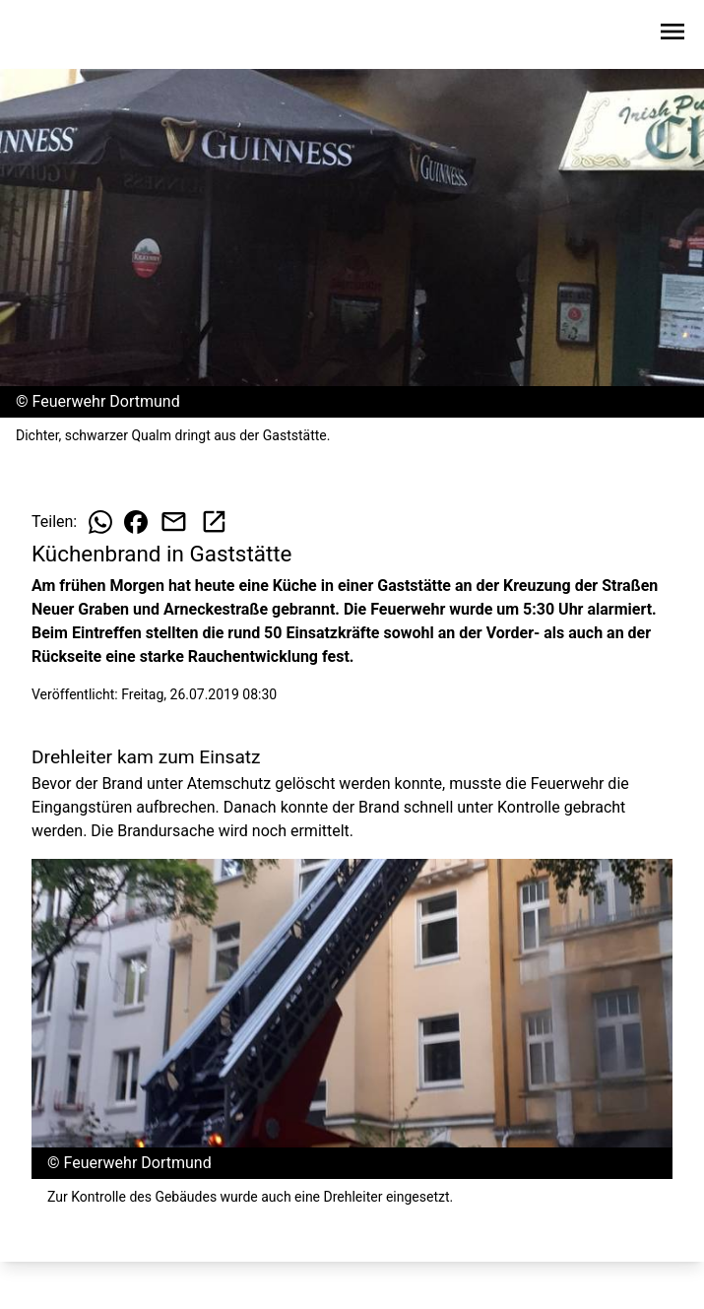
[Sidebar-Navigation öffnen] (672, 35)
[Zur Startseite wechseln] (63, 35)
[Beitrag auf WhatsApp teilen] (100, 522)
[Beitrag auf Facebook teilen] (136, 522)
